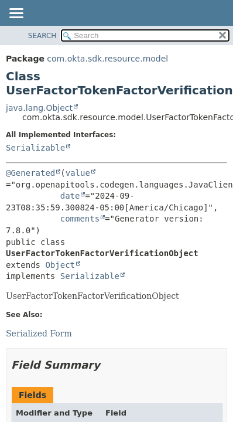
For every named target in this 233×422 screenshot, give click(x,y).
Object (60, 265)
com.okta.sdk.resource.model (107, 58)
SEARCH (42, 36)
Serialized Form (39, 333)
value (78, 173)
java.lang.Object (39, 108)
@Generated (30, 173)
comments (80, 218)
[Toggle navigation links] (16, 14)
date (70, 195)
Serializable (35, 147)
